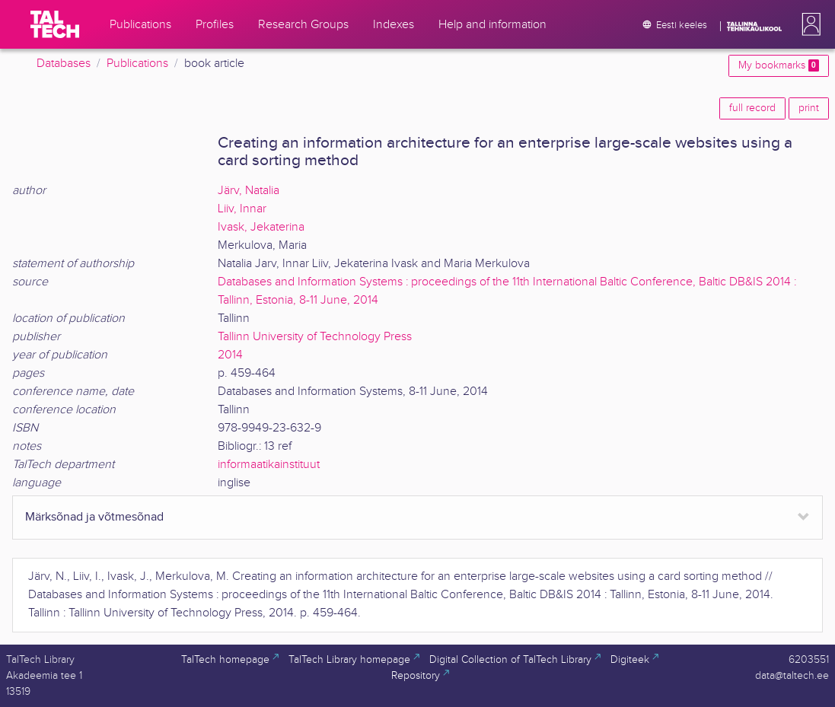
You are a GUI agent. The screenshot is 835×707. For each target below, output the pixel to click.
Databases (64, 63)
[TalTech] (54, 24)
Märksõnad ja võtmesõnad (94, 517)
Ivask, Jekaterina (261, 227)
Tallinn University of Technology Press (315, 337)
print (808, 108)
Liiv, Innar (242, 209)
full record (752, 108)
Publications (137, 63)
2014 (230, 355)
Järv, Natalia (248, 190)
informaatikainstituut (269, 464)
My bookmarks (778, 65)
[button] (808, 24)
